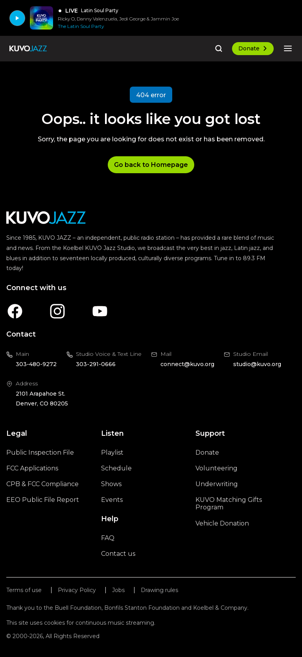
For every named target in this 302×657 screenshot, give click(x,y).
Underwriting (216, 484)
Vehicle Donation (222, 523)
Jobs (118, 590)
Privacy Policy (77, 590)
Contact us (118, 553)
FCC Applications (32, 468)
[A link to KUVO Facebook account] (15, 311)
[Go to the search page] (219, 48)
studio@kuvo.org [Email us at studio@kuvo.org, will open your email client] (257, 364)
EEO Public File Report (42, 499)
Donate (252, 48)
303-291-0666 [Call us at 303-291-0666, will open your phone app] (96, 364)
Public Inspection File (40, 452)
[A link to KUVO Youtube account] (100, 311)
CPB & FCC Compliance (42, 484)
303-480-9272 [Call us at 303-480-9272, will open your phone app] (36, 364)
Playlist (112, 452)
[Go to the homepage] (28, 48)
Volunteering (216, 468)
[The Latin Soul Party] (118, 26)
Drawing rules (159, 590)
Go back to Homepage (151, 164)
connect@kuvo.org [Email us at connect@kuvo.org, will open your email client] (187, 364)
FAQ (107, 538)
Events (112, 499)
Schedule (116, 468)
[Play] (17, 18)
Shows (111, 484)
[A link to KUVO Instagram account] (57, 311)
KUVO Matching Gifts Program (228, 503)
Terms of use (24, 590)
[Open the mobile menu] (288, 48)
